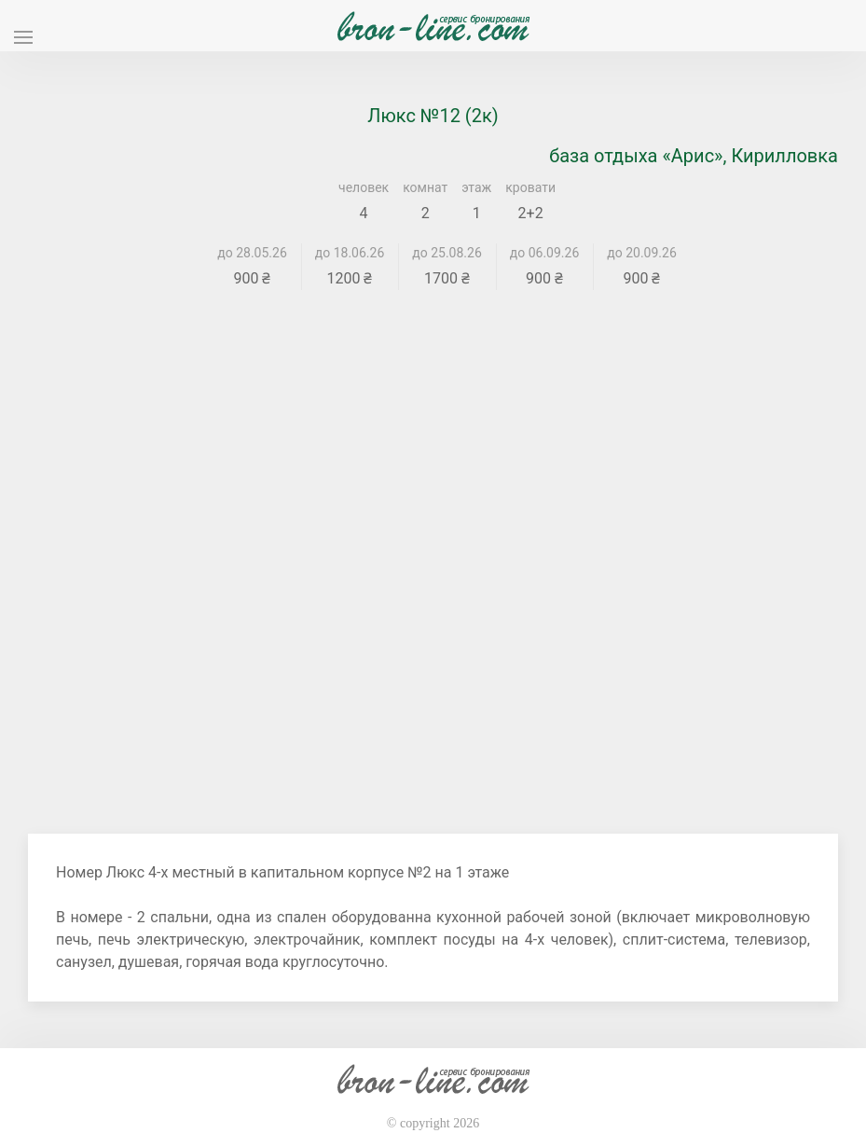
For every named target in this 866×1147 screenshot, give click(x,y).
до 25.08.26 (447, 252)
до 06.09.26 (545, 252)
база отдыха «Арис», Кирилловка (693, 156)
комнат (425, 187)
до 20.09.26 (642, 252)
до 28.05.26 (252, 252)
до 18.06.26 (350, 252)
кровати (530, 187)
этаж (476, 187)
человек (363, 187)
